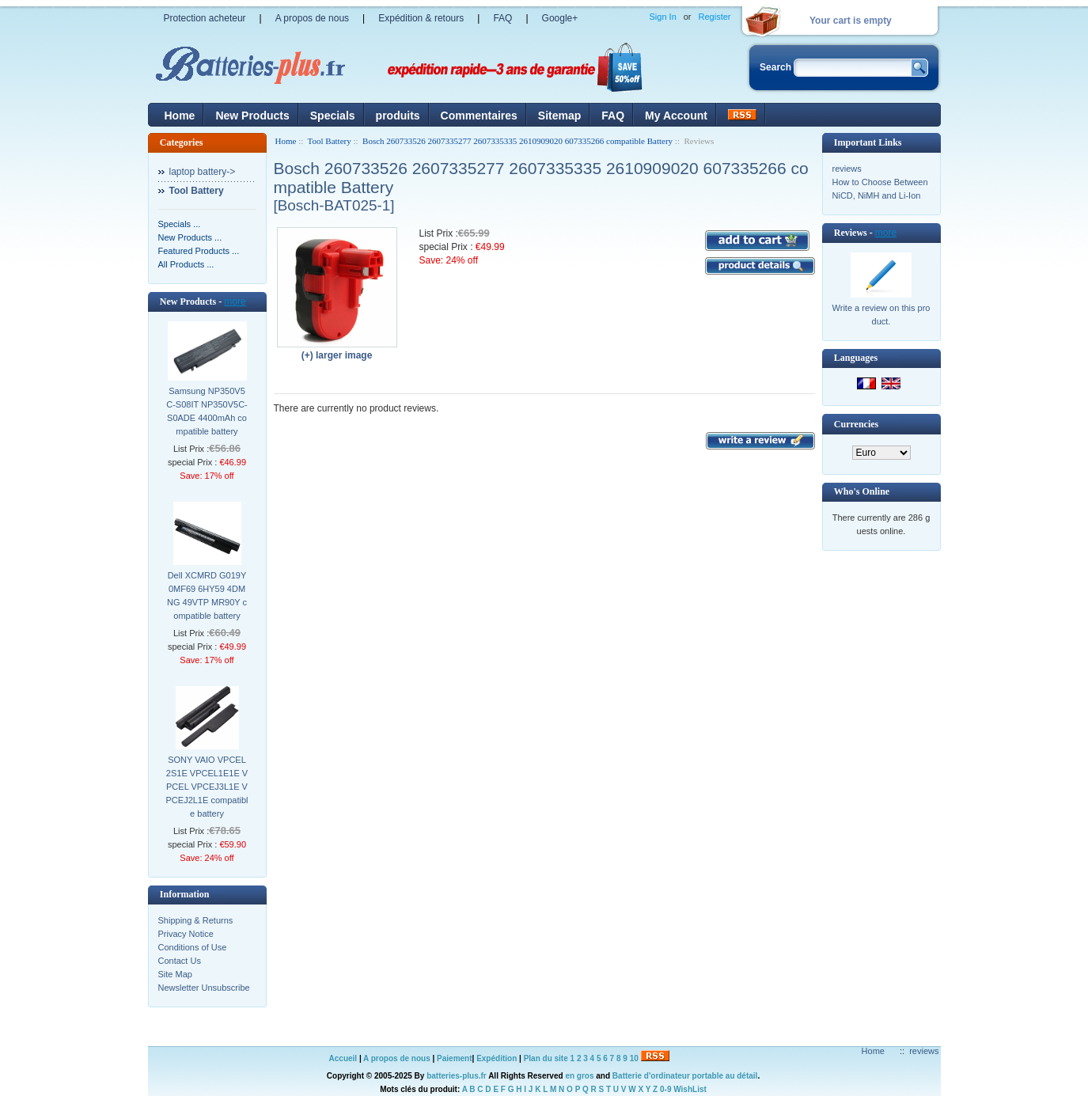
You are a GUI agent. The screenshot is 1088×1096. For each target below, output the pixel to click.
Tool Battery (329, 141)
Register (715, 16)
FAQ (502, 18)
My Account (676, 115)
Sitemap (559, 115)
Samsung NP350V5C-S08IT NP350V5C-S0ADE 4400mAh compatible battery (207, 411)
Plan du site (546, 1058)
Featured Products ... (199, 251)
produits (398, 115)
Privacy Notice (186, 934)
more (234, 301)
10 (634, 1058)
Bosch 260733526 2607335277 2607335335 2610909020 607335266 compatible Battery (517, 141)
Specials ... (179, 224)
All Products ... (186, 264)
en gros (579, 1075)
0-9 (665, 1089)
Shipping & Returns (195, 920)
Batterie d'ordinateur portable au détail (685, 1075)
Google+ (560, 18)
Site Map (175, 974)
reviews (847, 168)
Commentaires (479, 115)
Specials (332, 115)
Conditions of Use (192, 947)
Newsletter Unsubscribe (204, 987)
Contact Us (179, 960)
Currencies (856, 424)
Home (180, 115)
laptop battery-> (202, 171)
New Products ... (190, 237)
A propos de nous (312, 18)
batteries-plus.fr (456, 1075)
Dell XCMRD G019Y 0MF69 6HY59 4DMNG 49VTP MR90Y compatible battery (207, 595)
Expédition (496, 1058)
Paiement (454, 1058)
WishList (690, 1089)
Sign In (663, 16)
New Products (252, 115)
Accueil (343, 1058)
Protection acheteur (205, 18)
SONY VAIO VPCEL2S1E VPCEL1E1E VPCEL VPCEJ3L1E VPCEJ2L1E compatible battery (207, 786)
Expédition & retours (421, 18)
